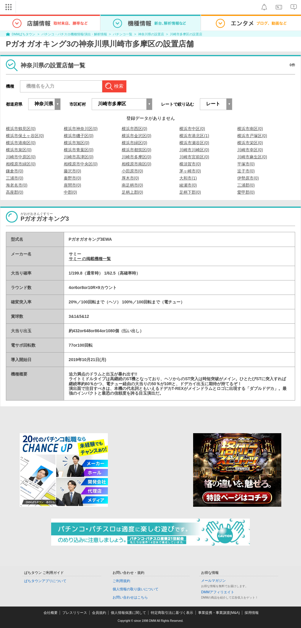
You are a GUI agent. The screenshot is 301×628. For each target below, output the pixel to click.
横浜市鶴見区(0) (21, 129)
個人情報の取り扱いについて (135, 589)
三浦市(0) (14, 178)
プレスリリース (74, 613)
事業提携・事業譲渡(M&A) (219, 613)
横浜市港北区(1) (194, 136)
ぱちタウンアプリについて (45, 581)
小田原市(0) (132, 171)
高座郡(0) (14, 192)
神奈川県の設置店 (151, 34)
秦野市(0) (72, 178)
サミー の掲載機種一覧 (90, 258)
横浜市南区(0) (250, 129)
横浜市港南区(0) (21, 143)
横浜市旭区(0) (76, 143)
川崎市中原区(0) (21, 157)
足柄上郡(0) (132, 192)
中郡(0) (70, 192)
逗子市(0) (246, 171)
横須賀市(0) (190, 164)
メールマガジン (213, 581)
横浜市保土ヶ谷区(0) (25, 136)
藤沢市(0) (72, 171)
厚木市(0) (130, 178)
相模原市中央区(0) (81, 164)
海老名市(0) (16, 185)
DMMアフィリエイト (217, 592)
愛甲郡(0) (246, 192)
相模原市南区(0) (136, 164)
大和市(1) (188, 178)
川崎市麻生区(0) (252, 157)
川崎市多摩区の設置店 (186, 34)
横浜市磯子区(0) (78, 136)
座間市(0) (72, 185)
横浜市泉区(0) (18, 150)
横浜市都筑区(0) (136, 150)
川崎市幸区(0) (250, 150)
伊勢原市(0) (248, 178)
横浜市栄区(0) (250, 143)
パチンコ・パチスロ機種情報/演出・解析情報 (74, 34)
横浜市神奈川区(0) (81, 129)
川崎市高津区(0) (78, 157)
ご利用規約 (121, 581)
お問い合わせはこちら (130, 597)
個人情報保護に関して (128, 613)
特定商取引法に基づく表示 (172, 613)
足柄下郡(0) (190, 192)
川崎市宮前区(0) (194, 157)
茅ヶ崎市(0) (190, 171)
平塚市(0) (246, 164)
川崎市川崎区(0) (194, 150)
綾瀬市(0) (188, 185)
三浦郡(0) (246, 185)
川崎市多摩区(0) (136, 157)
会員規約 (99, 613)
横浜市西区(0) (134, 129)
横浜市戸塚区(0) (252, 136)
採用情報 (252, 613)
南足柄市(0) (132, 185)
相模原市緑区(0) (21, 164)
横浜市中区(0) (192, 129)
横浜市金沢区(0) (136, 136)
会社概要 (51, 613)
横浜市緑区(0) (134, 143)
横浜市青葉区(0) (78, 150)
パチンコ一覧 (122, 34)
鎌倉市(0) (14, 171)
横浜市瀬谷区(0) (194, 143)
